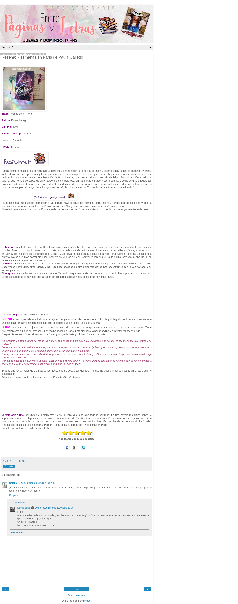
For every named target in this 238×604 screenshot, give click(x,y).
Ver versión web (76, 595)
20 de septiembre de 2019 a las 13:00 (54, 507)
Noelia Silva (23, 507)
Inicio (76, 589)
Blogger (87, 601)
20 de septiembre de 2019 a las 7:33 (36, 483)
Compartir (8, 466)
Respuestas (19, 502)
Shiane (13, 483)
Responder (14, 495)
